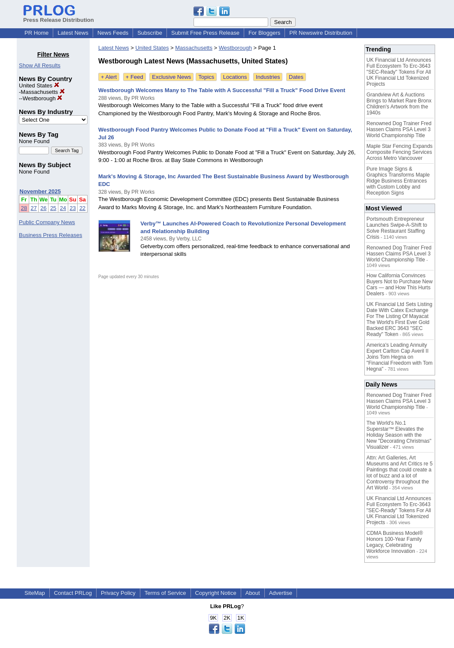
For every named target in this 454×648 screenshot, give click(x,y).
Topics (206, 77)
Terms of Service (165, 593)
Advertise (280, 593)
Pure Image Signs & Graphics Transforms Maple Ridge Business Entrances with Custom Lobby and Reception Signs (398, 181)
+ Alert (109, 77)
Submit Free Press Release (205, 33)
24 (63, 208)
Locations (235, 77)
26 (43, 208)
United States (39, 85)
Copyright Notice (215, 593)
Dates (296, 77)
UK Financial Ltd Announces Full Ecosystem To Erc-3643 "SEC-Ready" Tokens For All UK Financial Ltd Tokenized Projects (398, 72)
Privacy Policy (118, 593)
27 (33, 208)
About (252, 593)
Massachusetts (42, 92)
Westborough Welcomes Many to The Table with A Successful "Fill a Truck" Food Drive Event (221, 90)
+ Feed (134, 77)
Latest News (73, 33)
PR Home (36, 33)
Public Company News (47, 222)
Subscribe (149, 33)
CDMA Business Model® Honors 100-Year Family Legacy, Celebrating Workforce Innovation (394, 542)
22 (82, 208)
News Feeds (112, 33)
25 (53, 208)
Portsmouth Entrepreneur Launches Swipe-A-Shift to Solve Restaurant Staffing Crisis (396, 228)
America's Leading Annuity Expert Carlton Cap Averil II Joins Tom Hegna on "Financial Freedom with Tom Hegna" (399, 357)
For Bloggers (264, 33)
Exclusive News (171, 77)
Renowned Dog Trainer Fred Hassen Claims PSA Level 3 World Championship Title (398, 129)
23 (73, 208)
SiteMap (34, 593)
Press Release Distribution (58, 16)
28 (24, 208)
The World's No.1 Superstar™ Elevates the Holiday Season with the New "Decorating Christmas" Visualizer (398, 435)
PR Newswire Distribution (320, 33)
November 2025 (40, 191)
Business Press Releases (50, 235)
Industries (268, 77)
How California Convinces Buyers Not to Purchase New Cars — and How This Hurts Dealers (399, 285)
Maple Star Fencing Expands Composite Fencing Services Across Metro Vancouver (399, 152)
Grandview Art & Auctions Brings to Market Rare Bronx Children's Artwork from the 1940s (398, 104)
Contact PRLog (73, 593)
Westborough (43, 98)
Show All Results (40, 65)
